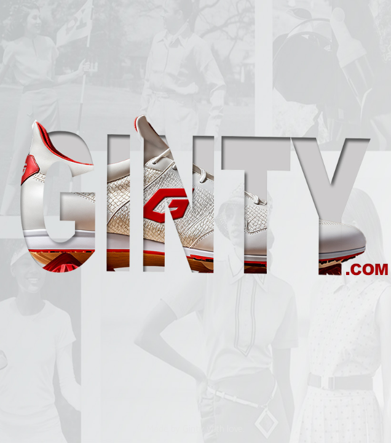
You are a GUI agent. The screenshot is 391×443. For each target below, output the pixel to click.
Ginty (193, 428)
